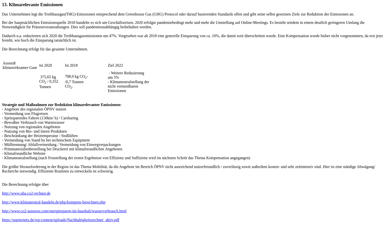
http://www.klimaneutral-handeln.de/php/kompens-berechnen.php (54, 202)
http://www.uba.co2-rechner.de (26, 193)
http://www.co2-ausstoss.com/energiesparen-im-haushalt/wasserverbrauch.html (64, 211)
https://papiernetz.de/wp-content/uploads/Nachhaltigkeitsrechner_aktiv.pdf (60, 220)
